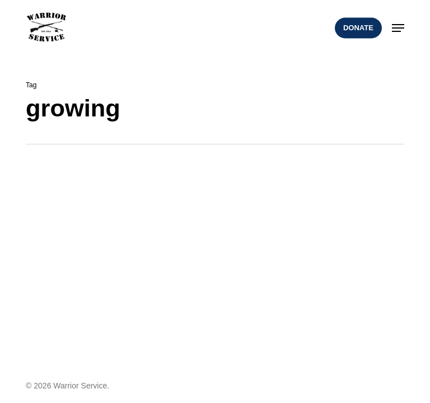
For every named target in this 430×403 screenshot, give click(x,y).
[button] (398, 28)
